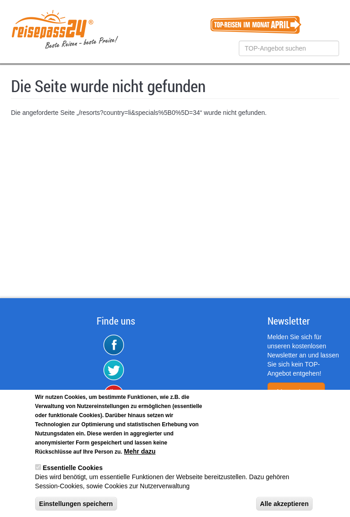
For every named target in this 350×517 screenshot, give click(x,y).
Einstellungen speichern (76, 504)
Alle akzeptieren (284, 504)
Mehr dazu (139, 451)
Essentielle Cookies (73, 468)
